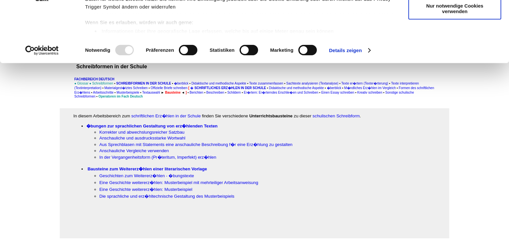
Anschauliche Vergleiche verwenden (134, 150)
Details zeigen (345, 98)
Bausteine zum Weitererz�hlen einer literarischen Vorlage (147, 168)
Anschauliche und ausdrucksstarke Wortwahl (142, 138)
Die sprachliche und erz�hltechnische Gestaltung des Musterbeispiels (166, 196)
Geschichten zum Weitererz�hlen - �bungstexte (146, 175)
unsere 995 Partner (128, 23)
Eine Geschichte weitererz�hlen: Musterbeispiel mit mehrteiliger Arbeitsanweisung (178, 182)
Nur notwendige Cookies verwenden (454, 56)
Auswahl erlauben (455, 35)
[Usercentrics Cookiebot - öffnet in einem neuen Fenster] (42, 99)
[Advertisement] (34, 135)
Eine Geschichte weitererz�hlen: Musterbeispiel (145, 189)
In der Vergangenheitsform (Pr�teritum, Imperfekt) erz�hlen (157, 157)
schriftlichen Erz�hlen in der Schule (166, 115)
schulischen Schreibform (336, 115)
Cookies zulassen (454, 16)
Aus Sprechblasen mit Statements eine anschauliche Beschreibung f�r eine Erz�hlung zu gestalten (195, 144)
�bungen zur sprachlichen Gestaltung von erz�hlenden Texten (151, 126)
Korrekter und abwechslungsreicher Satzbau (141, 132)
